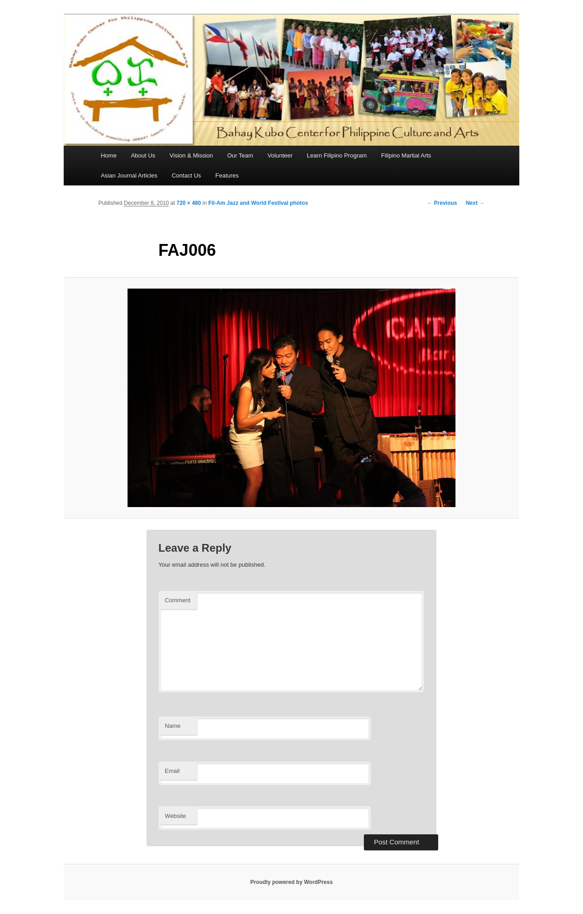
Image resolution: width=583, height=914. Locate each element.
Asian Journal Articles (129, 175)
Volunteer (279, 155)
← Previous (442, 203)
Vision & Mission (191, 155)
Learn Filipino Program (337, 155)
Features (227, 175)
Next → (475, 203)
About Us (143, 155)
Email (172, 770)
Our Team (240, 155)
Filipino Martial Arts (406, 155)
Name (173, 725)
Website (175, 815)
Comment (177, 600)
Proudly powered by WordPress (291, 882)
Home (109, 155)
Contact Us (186, 175)
